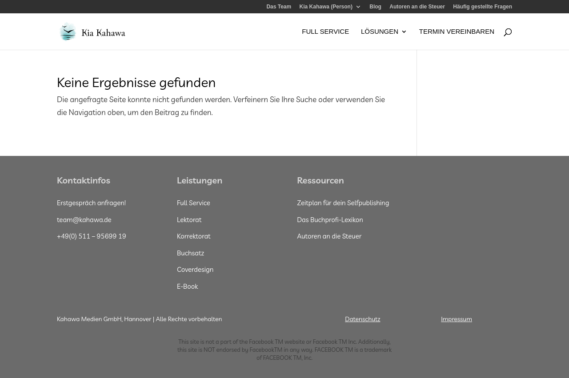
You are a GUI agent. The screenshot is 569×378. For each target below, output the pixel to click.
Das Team (278, 7)
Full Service (325, 31)
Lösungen (379, 31)
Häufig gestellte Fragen (482, 7)
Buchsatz (190, 253)
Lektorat (189, 219)
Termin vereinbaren (456, 31)
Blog (375, 7)
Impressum (456, 319)
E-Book (187, 286)
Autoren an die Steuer (417, 7)
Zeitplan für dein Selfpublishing (343, 203)
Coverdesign (195, 269)
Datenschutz (362, 319)
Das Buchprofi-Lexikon (330, 219)
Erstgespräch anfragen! (91, 203)
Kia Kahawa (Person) (326, 7)
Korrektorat (194, 236)
